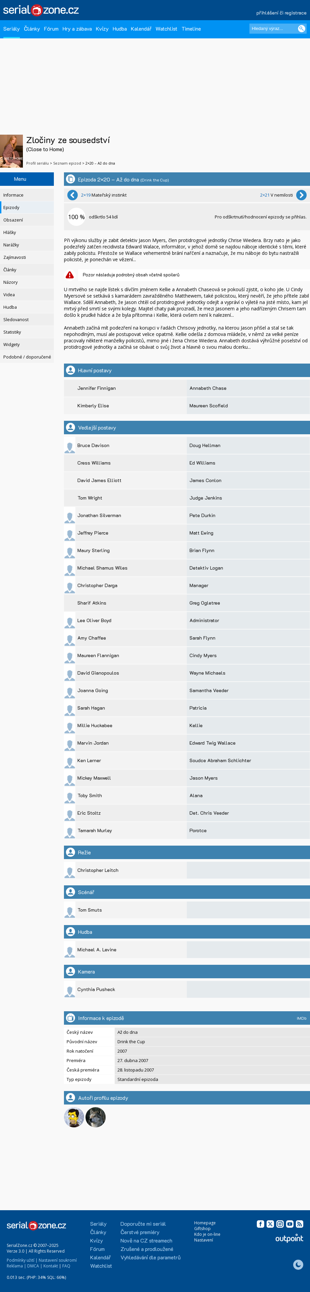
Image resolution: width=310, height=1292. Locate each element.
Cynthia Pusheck (96, 989)
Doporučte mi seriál (143, 1223)
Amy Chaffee (91, 638)
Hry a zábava (77, 28)
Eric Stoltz (89, 813)
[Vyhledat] (301, 28)
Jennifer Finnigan (96, 388)
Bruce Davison (93, 445)
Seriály (11, 28)
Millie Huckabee (94, 725)
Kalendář (141, 28)
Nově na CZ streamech (146, 1240)
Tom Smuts (89, 910)
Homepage (205, 1223)
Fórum (51, 28)
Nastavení (203, 1240)
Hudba (120, 28)
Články (32, 28)
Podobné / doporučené (27, 357)
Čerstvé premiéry (140, 1231)
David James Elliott (99, 480)
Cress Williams (94, 463)
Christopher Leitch (97, 870)
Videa (9, 295)
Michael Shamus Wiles (102, 568)
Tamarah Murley (94, 830)
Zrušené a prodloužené (146, 1248)
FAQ (66, 1266)
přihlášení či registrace (281, 12)
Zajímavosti (14, 257)
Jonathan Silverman (99, 515)
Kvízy (102, 28)
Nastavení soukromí (58, 1260)
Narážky (11, 245)
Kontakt (50, 1266)
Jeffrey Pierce (92, 533)
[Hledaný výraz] (278, 29)
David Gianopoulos (98, 673)
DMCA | (34, 1266)
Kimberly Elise (93, 405)
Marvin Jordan (93, 743)
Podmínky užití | (22, 1260)
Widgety (11, 344)
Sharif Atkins (91, 603)
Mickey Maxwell (94, 778)
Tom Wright (89, 498)
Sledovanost (16, 319)
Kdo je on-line (207, 1234)
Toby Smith (89, 795)
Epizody (11, 207)
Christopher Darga (97, 585)
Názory (10, 282)
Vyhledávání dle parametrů (150, 1257)
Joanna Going (92, 690)
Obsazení (13, 220)
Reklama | (16, 1266)
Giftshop (202, 1228)
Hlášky (9, 232)
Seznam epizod (67, 163)
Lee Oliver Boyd (94, 620)
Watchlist (166, 28)
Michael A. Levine (96, 949)
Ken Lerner (89, 760)
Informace (13, 195)
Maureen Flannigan (98, 655)
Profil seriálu (37, 163)
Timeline (191, 28)
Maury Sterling (93, 550)
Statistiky (12, 332)
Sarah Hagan (91, 708)
